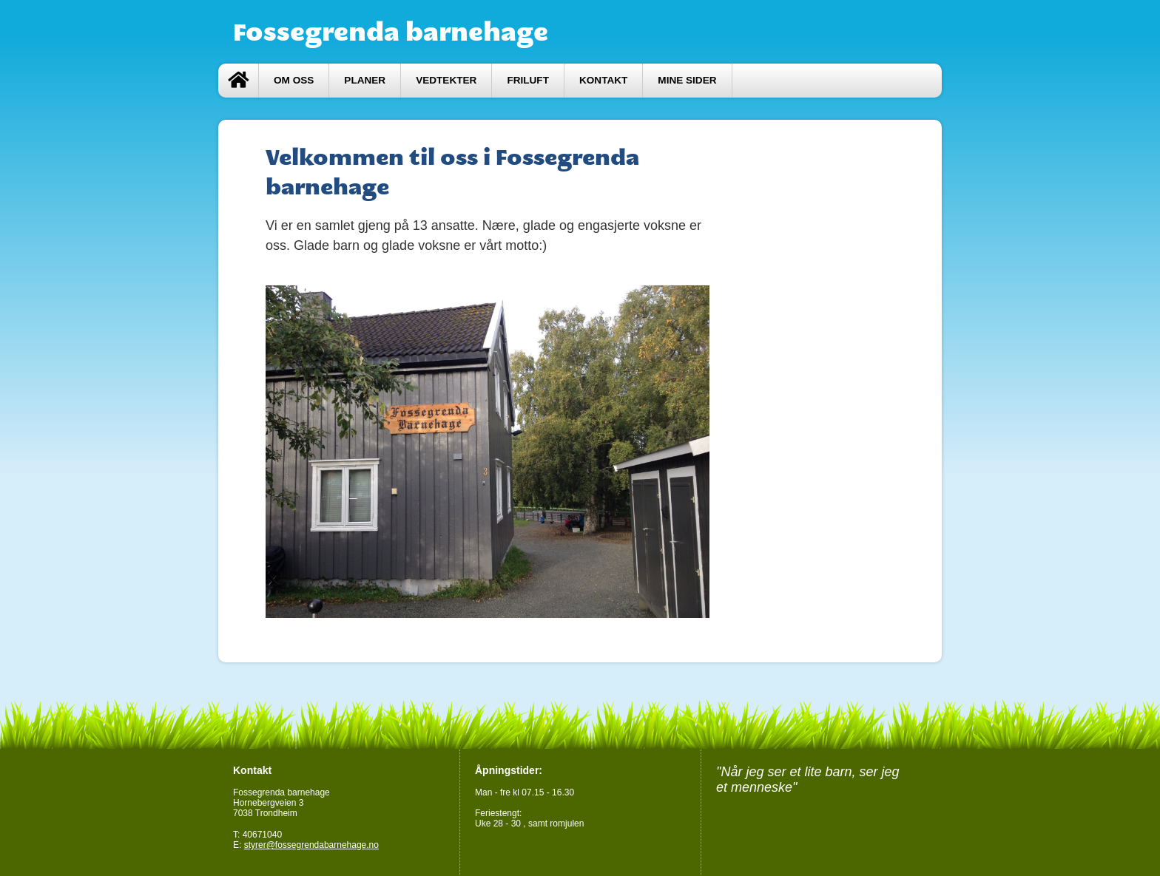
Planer (364, 80)
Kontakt (603, 80)
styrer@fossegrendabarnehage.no (311, 845)
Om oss (294, 80)
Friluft (528, 80)
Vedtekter (446, 80)
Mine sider (687, 80)
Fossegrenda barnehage (390, 32)
